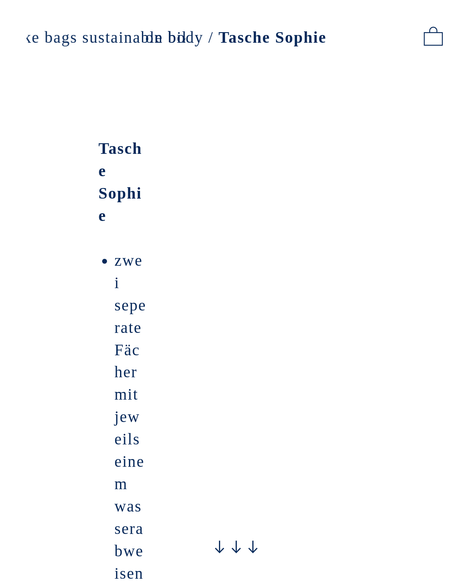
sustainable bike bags (163, 37)
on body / (235, 37)
